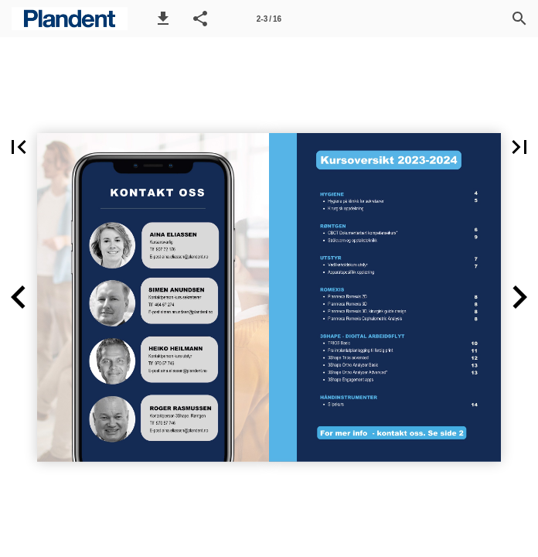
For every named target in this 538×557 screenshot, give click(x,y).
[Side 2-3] (269, 18)
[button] (163, 18)
